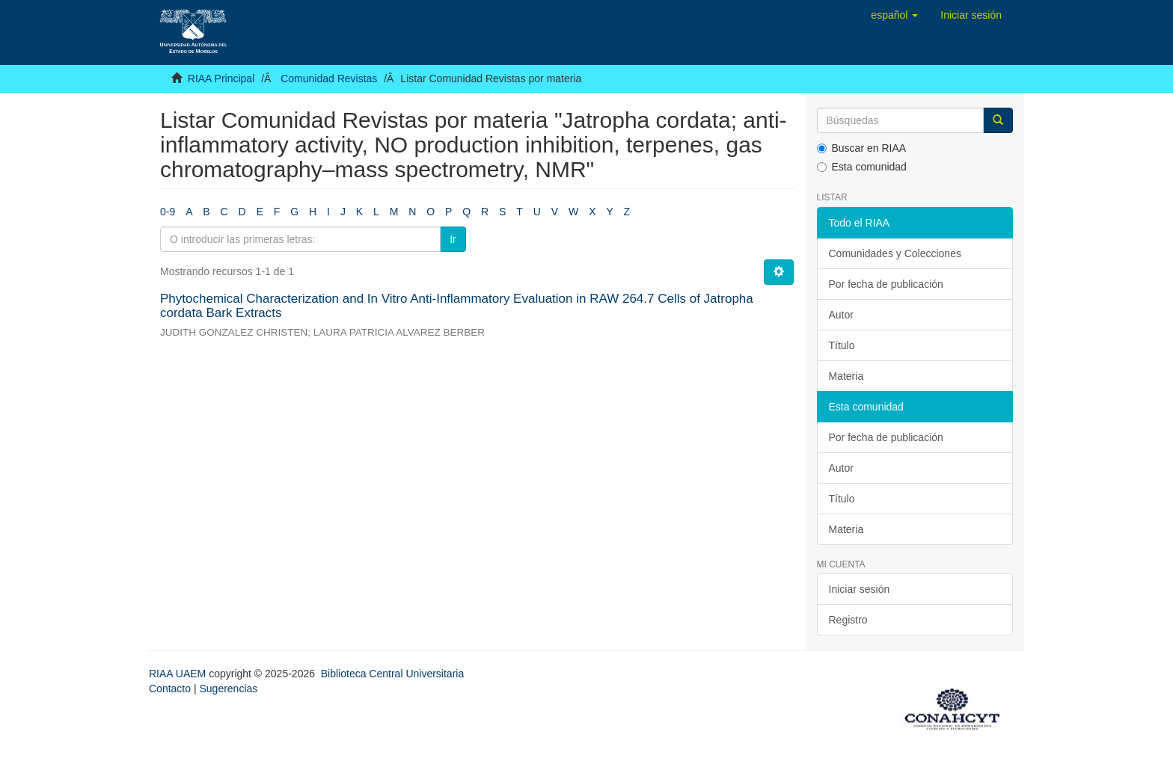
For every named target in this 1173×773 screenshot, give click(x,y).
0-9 (167, 212)
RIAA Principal (221, 78)
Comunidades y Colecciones (895, 253)
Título (842, 345)
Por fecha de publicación (886, 284)
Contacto (170, 689)
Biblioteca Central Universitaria (392, 674)
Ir (453, 239)
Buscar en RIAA (862, 148)
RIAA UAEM (179, 674)
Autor (841, 315)
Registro (848, 620)
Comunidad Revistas (329, 78)
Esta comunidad (862, 167)
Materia (846, 376)
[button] (894, 15)
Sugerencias (228, 689)
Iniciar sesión (859, 589)
